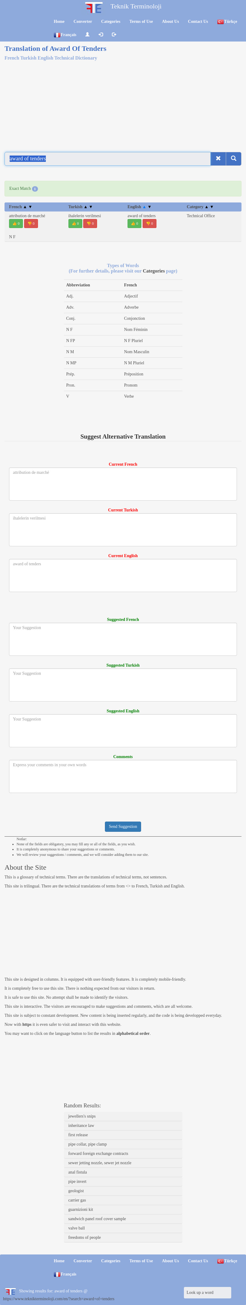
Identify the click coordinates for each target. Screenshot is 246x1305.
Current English (122, 556)
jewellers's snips (82, 1116)
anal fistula (77, 1172)
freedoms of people (84, 1237)
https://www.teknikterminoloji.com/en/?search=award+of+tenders (59, 1299)
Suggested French (123, 619)
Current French (123, 464)
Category (200, 207)
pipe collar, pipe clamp (87, 1144)
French (20, 207)
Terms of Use (141, 21)
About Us (170, 21)
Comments (123, 756)
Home (59, 21)
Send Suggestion (123, 826)
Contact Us (198, 21)
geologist (76, 1191)
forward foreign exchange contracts (98, 1153)
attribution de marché (27, 216)
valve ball (76, 1228)
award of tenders (142, 216)
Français (65, 35)
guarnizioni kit (80, 1209)
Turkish (80, 207)
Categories (110, 21)
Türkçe (227, 21)
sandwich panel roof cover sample (97, 1219)
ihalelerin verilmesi (84, 216)
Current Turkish (123, 510)
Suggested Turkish (123, 665)
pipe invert (77, 1181)
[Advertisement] (123, 103)
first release (78, 1135)
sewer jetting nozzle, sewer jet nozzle (99, 1163)
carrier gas (77, 1200)
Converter (83, 21)
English (140, 207)
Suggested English (123, 711)
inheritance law (81, 1125)
